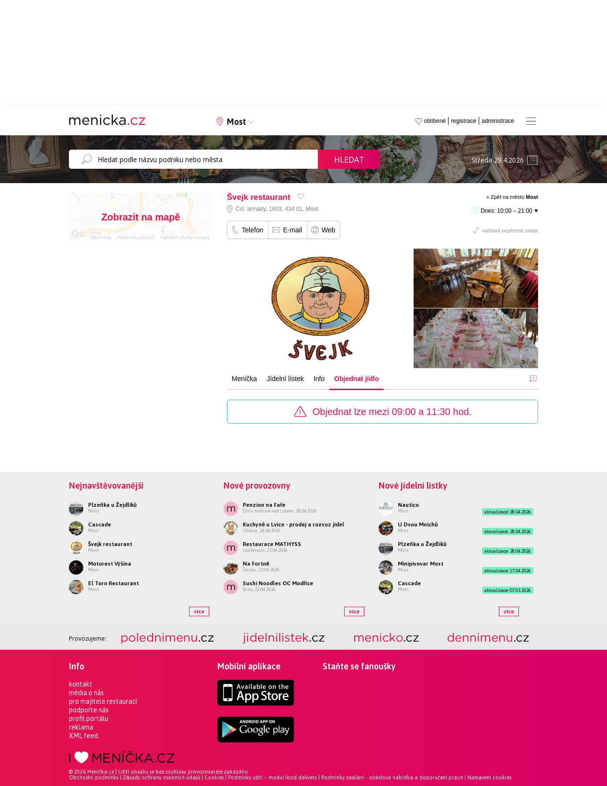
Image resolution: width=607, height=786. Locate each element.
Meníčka (244, 378)
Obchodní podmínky (94, 777)
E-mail (292, 230)
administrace (498, 121)
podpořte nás (89, 710)
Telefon (252, 230)
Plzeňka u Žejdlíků (112, 505)
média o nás (86, 693)
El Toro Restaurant (113, 583)
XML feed (83, 736)
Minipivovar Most (420, 563)
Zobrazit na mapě (140, 217)
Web (329, 230)
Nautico (408, 505)
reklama (81, 727)
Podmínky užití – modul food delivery (272, 777)
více (199, 611)
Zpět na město (514, 197)
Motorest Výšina (109, 563)
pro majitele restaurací (103, 701)
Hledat (349, 159)
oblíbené (435, 121)
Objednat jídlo (356, 378)
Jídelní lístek (285, 378)
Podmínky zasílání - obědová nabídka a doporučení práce (392, 777)
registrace (463, 121)
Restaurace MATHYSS (272, 544)
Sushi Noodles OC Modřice (278, 583)
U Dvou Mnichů (418, 524)
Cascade (99, 524)
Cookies (214, 777)
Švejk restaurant (110, 544)
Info (319, 378)
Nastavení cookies (489, 777)
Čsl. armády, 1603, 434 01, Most (277, 209)
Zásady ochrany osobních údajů (161, 777)
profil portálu (88, 718)
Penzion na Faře (264, 505)
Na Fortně (256, 563)
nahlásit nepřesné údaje (510, 230)
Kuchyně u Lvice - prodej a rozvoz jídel (293, 524)
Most (236, 122)
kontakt (80, 684)
